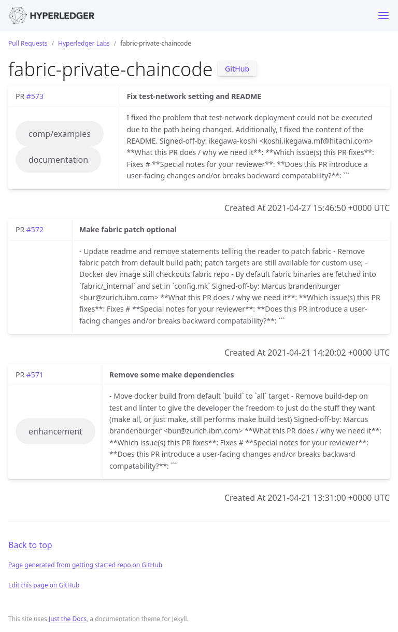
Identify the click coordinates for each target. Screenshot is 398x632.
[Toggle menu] (383, 15)
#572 (35, 229)
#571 (35, 375)
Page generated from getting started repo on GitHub (85, 564)
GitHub (237, 69)
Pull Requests (28, 43)
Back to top (30, 545)
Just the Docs (68, 618)
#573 (35, 96)
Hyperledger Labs (84, 43)
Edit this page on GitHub (43, 585)
